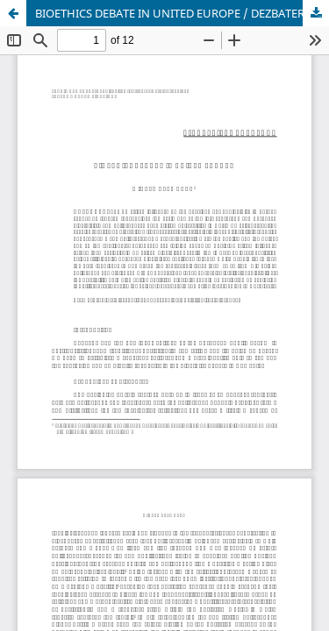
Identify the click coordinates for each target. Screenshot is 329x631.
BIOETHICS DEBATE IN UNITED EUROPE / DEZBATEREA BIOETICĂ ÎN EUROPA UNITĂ (182, 13)
